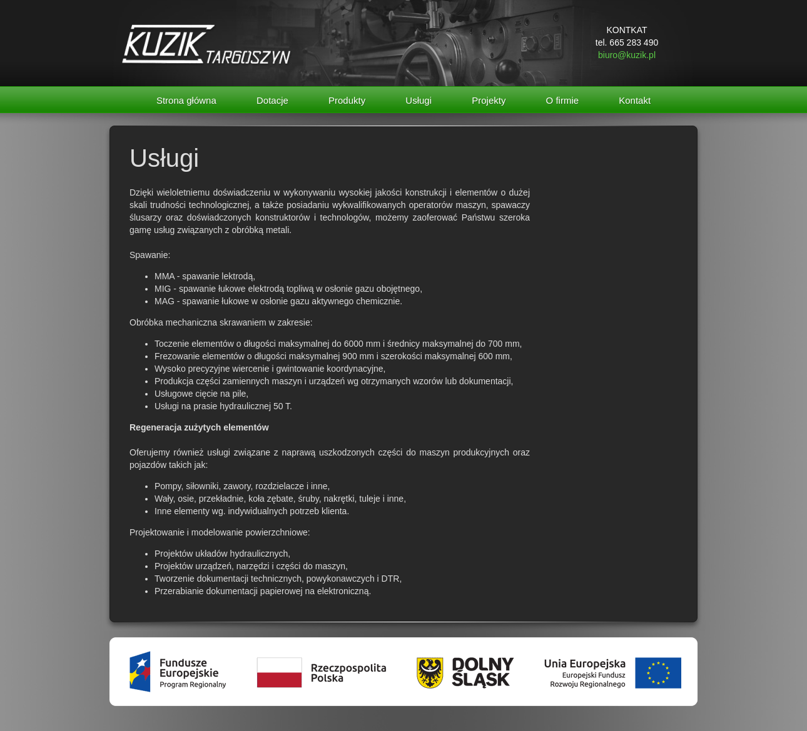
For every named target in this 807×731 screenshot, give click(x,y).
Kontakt (635, 100)
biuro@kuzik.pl (627, 55)
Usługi (418, 100)
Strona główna (186, 100)
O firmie (562, 100)
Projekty (488, 100)
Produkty (346, 100)
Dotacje (272, 100)
